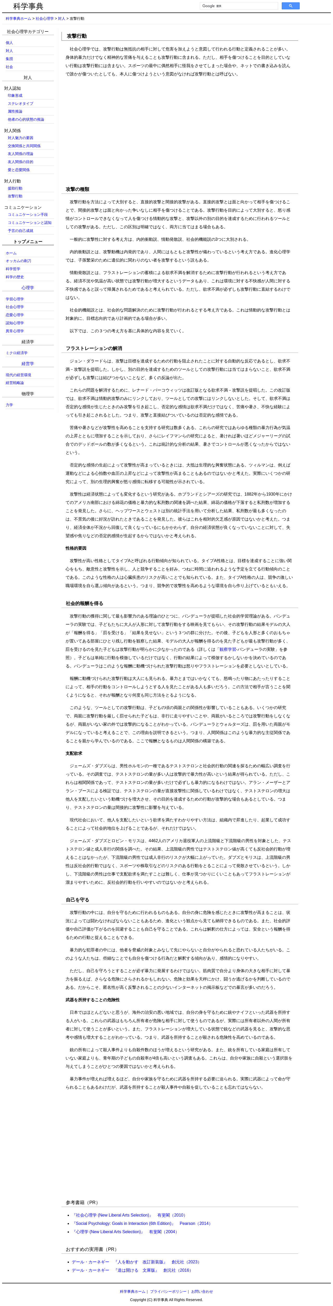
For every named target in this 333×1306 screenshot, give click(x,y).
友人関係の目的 (20, 162)
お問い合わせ (202, 1291)
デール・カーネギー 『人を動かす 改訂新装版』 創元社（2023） (137, 1262)
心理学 (28, 287)
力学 (9, 405)
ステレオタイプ (20, 103)
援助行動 (15, 188)
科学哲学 (13, 269)
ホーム (11, 253)
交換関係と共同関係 (24, 146)
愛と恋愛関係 (19, 170)
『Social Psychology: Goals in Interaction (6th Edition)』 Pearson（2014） (142, 1223)
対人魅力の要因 (20, 138)
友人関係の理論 (20, 154)
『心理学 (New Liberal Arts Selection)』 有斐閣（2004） (125, 1232)
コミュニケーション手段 (28, 214)
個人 (9, 43)
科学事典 (28, 6)
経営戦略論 (15, 383)
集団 (9, 59)
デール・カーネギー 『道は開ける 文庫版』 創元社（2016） (133, 1270)
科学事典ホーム (18, 18)
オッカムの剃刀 (18, 261)
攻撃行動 (15, 196)
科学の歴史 (15, 277)
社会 (9, 67)
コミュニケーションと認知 (30, 222)
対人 (61, 18)
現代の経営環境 (18, 375)
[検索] (238, 6)
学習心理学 (15, 299)
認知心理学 (15, 323)
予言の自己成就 (20, 231)
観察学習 (228, 649)
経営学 (28, 363)
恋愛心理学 (15, 315)
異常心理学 (15, 331)
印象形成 (15, 95)
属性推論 (15, 111)
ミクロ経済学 (17, 353)
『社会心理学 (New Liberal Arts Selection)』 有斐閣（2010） (130, 1215)
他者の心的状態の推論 (26, 119)
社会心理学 (45, 18)
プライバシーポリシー (168, 1291)
